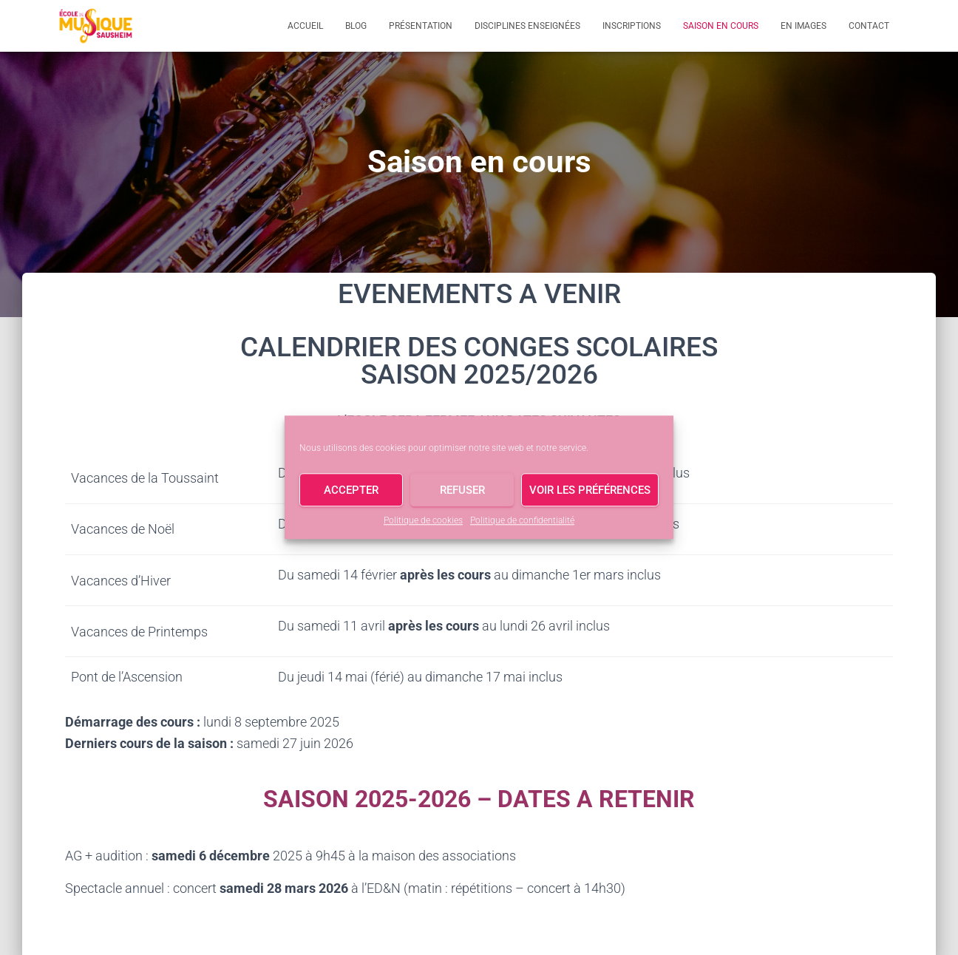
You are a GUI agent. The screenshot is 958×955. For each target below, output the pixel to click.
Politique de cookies (423, 520)
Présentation (420, 26)
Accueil (305, 26)
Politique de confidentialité (522, 520)
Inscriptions (631, 26)
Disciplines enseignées (527, 26)
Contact (869, 26)
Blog (356, 26)
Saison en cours (720, 26)
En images (803, 26)
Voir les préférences (589, 490)
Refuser (462, 490)
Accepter (351, 490)
